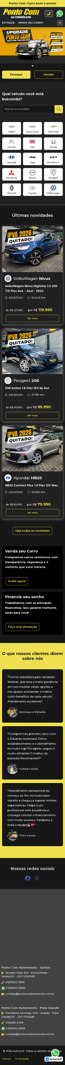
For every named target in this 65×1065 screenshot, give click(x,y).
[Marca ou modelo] (28, 109)
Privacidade (22, 1059)
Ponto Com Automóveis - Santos (21, 13)
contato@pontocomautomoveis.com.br (28, 993)
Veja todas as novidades (32, 530)
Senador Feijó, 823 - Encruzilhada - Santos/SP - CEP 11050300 (25, 974)
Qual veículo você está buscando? (23, 96)
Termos (6, 1059)
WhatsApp (59, 13)
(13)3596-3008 (12, 1022)
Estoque (8, 22)
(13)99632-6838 (13, 982)
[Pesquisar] (59, 109)
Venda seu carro (30, 22)
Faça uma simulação (22, 627)
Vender (49, 74)
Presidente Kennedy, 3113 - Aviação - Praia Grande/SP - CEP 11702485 (29, 1014)
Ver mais (32, 318)
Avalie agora (17, 581)
